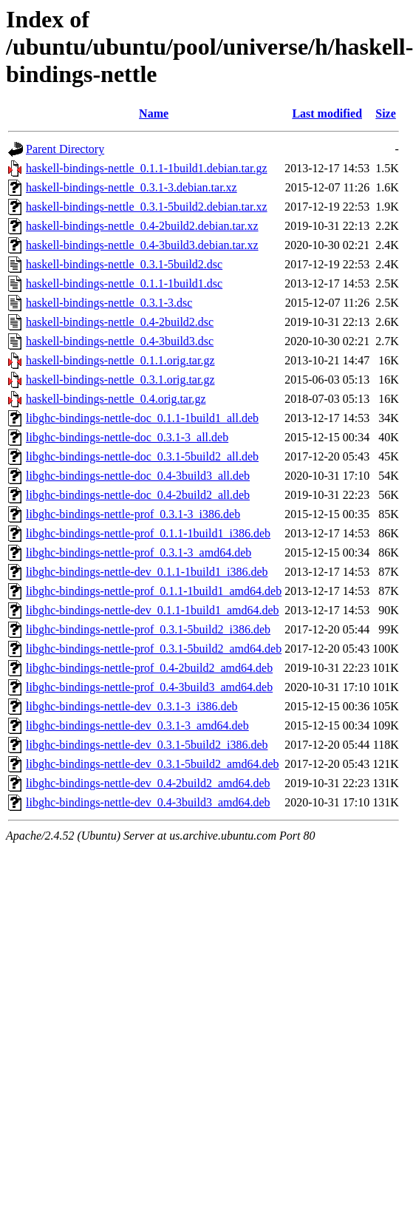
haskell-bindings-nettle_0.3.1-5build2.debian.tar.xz (146, 206)
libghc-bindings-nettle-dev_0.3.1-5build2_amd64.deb (152, 764)
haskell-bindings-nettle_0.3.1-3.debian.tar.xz (131, 187)
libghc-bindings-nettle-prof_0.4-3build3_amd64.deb (149, 687)
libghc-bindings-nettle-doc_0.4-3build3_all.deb (138, 475)
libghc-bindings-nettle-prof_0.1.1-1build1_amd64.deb (153, 591)
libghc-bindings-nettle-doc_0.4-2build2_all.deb (138, 495)
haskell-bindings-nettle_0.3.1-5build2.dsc (124, 264)
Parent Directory (65, 149)
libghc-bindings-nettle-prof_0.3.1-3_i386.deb (133, 514)
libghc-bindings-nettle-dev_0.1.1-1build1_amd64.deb (152, 610)
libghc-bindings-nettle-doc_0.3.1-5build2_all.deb (142, 456)
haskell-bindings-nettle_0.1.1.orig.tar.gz (120, 360)
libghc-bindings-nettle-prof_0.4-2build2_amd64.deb (149, 668)
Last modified (327, 113)
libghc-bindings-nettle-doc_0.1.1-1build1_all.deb (142, 418)
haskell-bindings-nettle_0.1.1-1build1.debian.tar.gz (146, 168)
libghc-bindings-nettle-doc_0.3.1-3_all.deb (127, 437)
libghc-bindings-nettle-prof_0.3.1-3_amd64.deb (138, 552)
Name (153, 113)
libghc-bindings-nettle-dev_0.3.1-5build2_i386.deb (147, 744)
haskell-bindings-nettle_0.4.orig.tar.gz (116, 398)
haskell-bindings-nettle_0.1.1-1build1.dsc (124, 283)
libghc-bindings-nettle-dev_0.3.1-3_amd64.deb (137, 725)
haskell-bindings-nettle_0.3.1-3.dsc (109, 302)
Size (385, 113)
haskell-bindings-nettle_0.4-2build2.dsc (120, 322)
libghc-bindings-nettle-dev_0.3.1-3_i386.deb (132, 706)
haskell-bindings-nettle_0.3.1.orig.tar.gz (120, 379)
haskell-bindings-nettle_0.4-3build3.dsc (120, 341)
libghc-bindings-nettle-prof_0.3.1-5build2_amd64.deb (153, 648)
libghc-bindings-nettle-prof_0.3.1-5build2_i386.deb (148, 629)
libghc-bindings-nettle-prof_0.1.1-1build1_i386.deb (148, 533)
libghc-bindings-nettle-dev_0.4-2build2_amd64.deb (148, 783)
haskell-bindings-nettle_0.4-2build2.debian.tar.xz (142, 226)
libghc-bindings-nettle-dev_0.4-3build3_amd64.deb (148, 802)
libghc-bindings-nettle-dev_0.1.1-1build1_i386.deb (147, 571)
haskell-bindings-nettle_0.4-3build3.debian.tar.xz (142, 245)
